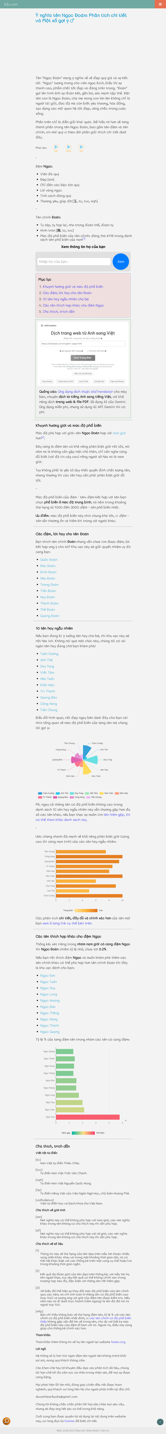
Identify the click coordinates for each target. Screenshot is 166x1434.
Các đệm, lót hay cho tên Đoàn (67, 293)
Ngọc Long (48, 994)
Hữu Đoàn (47, 578)
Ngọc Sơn (47, 975)
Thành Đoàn (49, 603)
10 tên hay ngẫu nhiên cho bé (66, 299)
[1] (84, 238)
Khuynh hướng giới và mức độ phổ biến (73, 286)
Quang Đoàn (49, 615)
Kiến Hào (47, 685)
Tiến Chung (48, 710)
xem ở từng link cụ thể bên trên (67, 923)
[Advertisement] (83, 49)
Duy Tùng (47, 666)
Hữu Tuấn (47, 678)
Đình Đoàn (48, 572)
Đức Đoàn (47, 566)
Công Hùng (48, 703)
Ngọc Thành (49, 1025)
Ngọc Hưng (49, 1019)
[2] (42, 437)
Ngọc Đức (48, 1006)
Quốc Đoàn (48, 559)
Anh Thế (46, 660)
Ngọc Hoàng (50, 1000)
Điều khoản (93, 1430)
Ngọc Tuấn (48, 981)
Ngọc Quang (49, 1031)
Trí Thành (47, 691)
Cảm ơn (105, 1430)
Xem (120, 261)
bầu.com (10, 4)
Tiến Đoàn (48, 590)
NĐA (59, 1430)
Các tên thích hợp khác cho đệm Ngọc (73, 305)
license (69, 1421)
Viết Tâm (47, 672)
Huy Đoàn (47, 597)
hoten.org (118, 1342)
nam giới (119, 433)
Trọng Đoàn (49, 584)
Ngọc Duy (47, 988)
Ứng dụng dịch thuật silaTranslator (85, 391)
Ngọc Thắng (49, 1013)
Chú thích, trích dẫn (59, 311)
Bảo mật (80, 1430)
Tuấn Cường (49, 653)
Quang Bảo (48, 697)
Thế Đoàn (47, 609)
